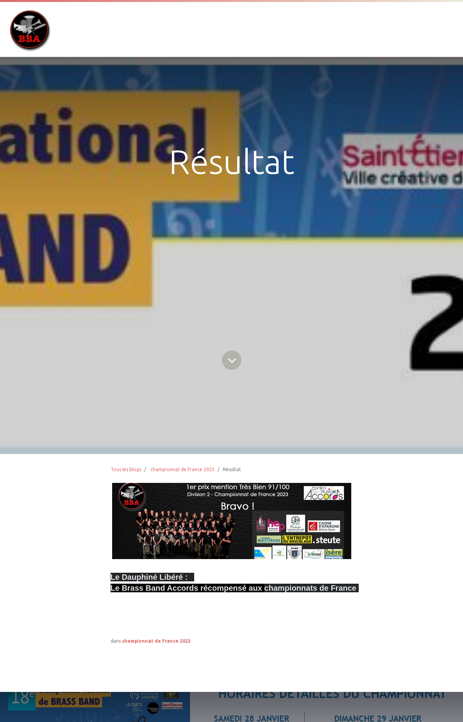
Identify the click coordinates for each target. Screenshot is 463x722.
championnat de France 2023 (182, 469)
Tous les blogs (126, 469)
